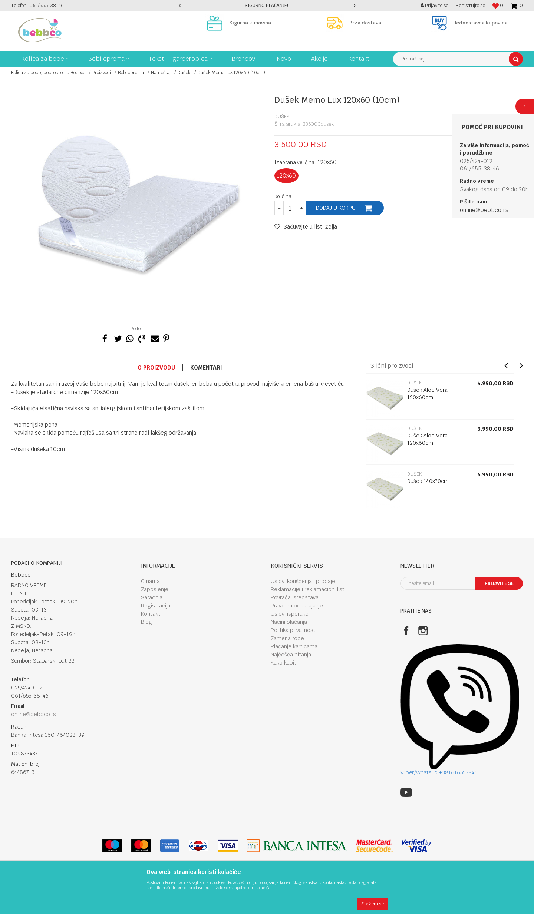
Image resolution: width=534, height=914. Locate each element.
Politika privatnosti (294, 630)
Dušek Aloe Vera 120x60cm (427, 394)
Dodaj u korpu (336, 208)
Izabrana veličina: (305, 162)
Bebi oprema (131, 73)
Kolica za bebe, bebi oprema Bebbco (48, 73)
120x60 (286, 175)
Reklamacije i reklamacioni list (308, 589)
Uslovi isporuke (290, 614)
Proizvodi (101, 73)
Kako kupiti (284, 663)
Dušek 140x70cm (428, 481)
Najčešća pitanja (291, 655)
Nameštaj (161, 73)
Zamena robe (287, 638)
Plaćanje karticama (294, 646)
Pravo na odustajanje (297, 606)
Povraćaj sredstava (295, 597)
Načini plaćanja (289, 622)
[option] (267, 5)
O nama (150, 581)
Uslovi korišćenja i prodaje (303, 581)
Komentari (206, 367)
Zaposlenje (154, 589)
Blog (146, 622)
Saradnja (151, 597)
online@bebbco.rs (484, 209)
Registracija (155, 606)
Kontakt (150, 614)
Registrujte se (470, 5)
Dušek (184, 73)
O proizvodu (156, 367)
